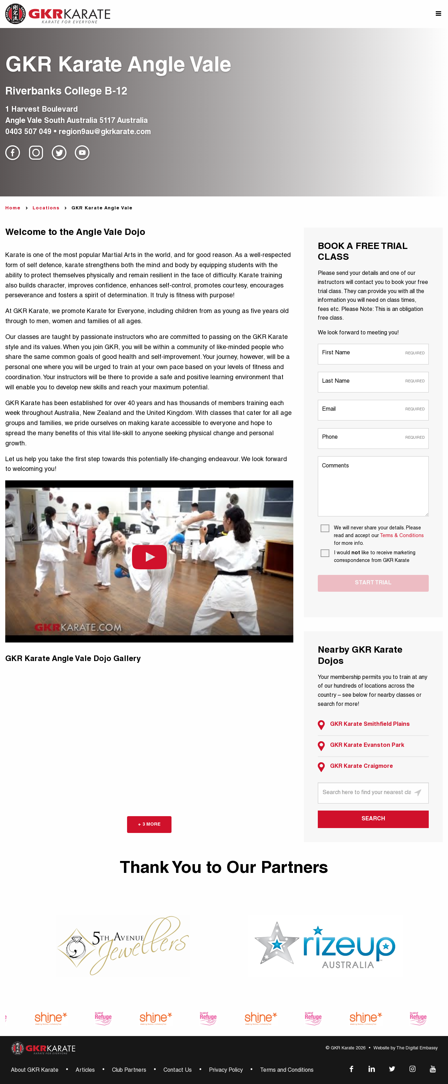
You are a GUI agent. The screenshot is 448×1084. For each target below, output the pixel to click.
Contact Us (177, 1070)
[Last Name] (373, 382)
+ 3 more (149, 824)
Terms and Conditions (287, 1070)
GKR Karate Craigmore (355, 767)
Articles (85, 1070)
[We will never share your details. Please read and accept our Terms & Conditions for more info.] (375, 536)
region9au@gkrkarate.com (105, 132)
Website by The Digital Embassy (405, 1048)
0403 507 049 (28, 132)
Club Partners (129, 1070)
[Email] (373, 410)
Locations (46, 208)
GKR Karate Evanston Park (361, 746)
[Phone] (373, 438)
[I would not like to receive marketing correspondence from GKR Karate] (375, 557)
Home (13, 208)
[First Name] (373, 354)
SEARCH (373, 819)
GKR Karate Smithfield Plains (364, 725)
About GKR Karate (34, 1070)
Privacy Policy (226, 1070)
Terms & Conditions (402, 536)
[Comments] (373, 486)
